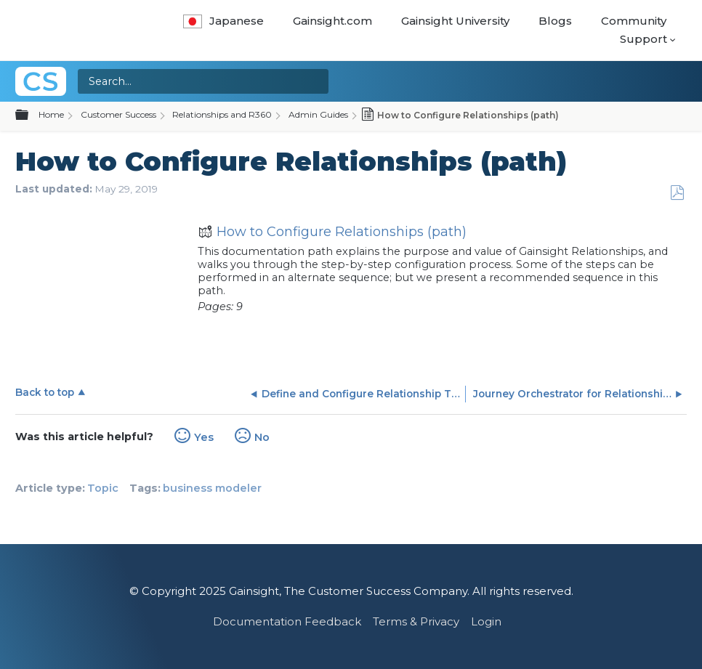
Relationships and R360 (222, 114)
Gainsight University (455, 21)
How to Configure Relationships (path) (332, 233)
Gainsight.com (332, 21)
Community (633, 21)
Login (486, 621)
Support (643, 39)
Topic (102, 488)
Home (51, 114)
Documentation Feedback (287, 621)
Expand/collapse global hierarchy (30, 115)
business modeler (212, 488)
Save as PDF (677, 192)
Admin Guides (318, 114)
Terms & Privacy (416, 621)
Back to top (44, 392)
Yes (204, 437)
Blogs (555, 21)
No (262, 437)
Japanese (223, 21)
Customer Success (118, 114)
